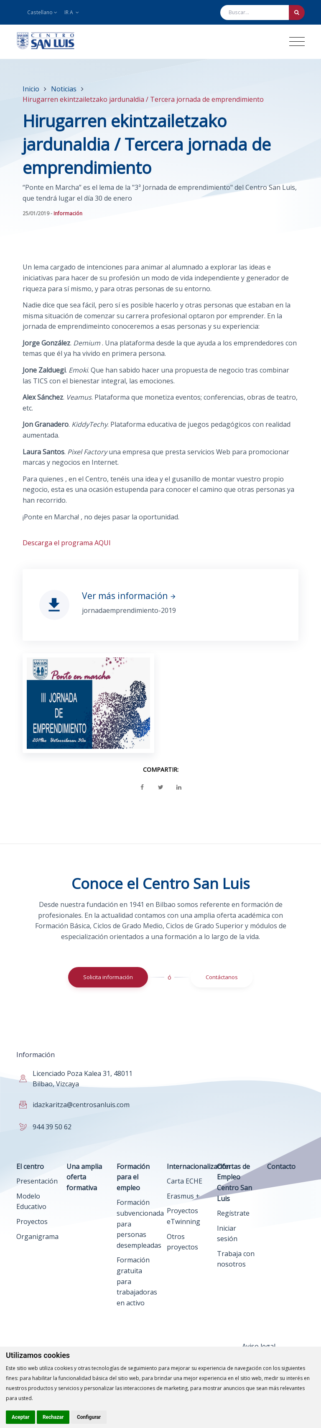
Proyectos (32, 1221)
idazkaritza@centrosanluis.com (81, 1104)
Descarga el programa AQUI (67, 542)
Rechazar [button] (53, 1417)
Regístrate (233, 1213)
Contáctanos (222, 977)
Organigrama (37, 1236)
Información (68, 213)
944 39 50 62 (52, 1126)
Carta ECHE (184, 1181)
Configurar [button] (89, 1417)
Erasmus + (183, 1196)
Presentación (37, 1181)
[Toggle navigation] (297, 41)
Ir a (71, 12)
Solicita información (108, 977)
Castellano (42, 12)
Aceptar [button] (20, 1417)
